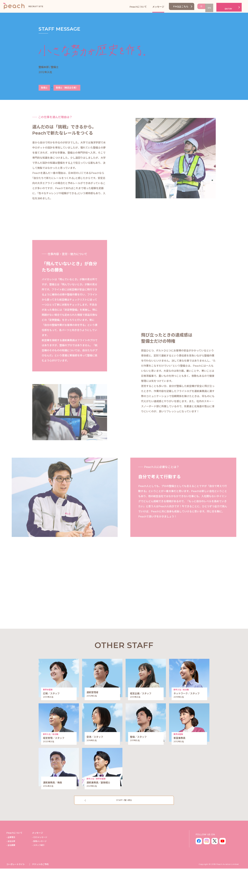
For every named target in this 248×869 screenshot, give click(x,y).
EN (209, 6)
